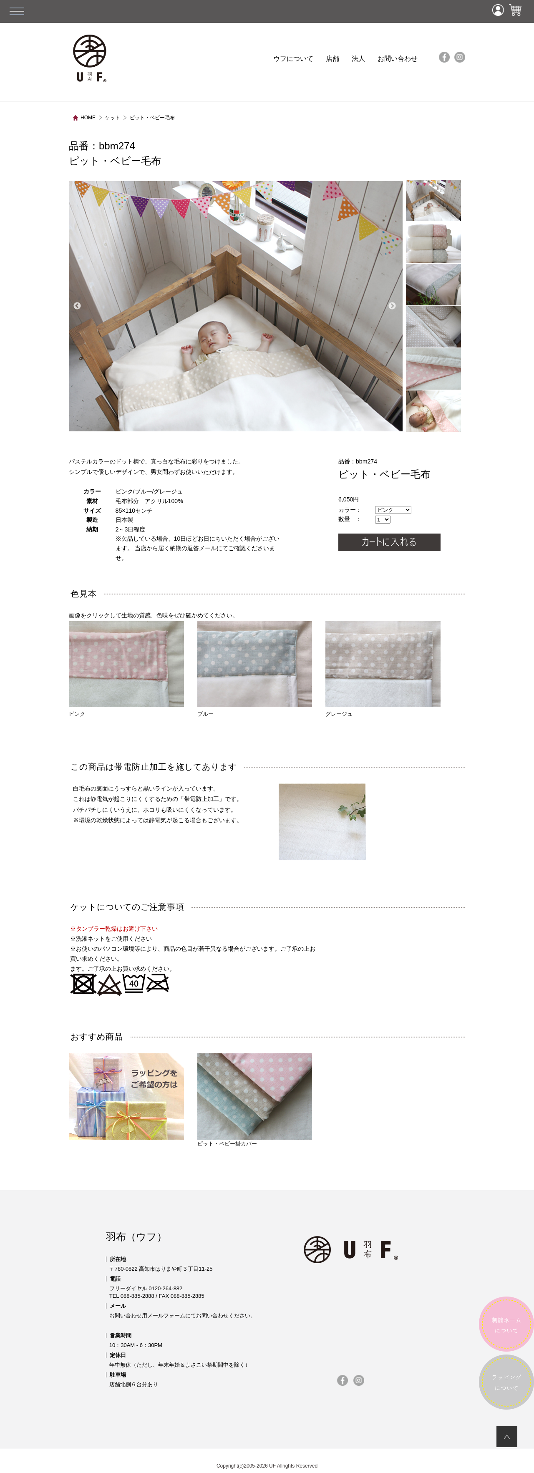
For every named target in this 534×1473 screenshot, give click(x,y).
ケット (112, 118)
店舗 (332, 58)
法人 (358, 58)
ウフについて (293, 58)
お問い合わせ (398, 58)
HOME (88, 118)
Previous (77, 306)
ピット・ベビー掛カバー (254, 1100)
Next (392, 306)
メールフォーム (166, 1315)
